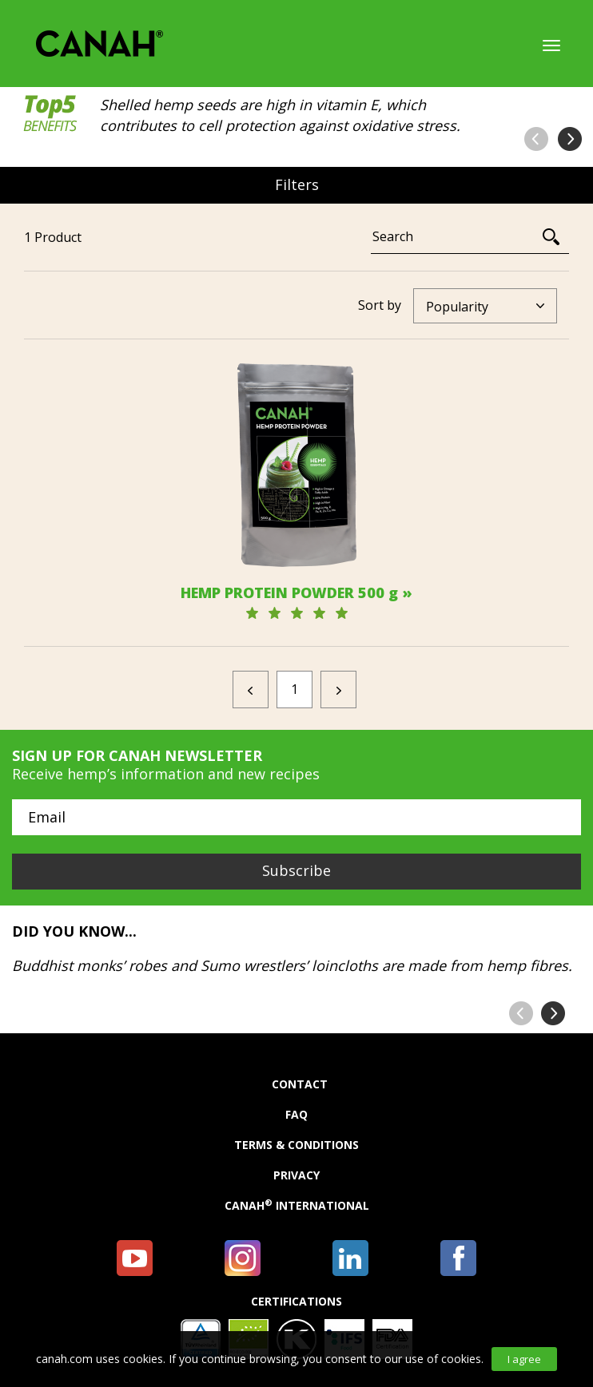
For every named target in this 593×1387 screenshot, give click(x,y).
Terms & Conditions (296, 1145)
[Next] (338, 689)
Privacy (296, 1175)
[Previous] (251, 689)
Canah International (297, 1205)
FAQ (296, 1114)
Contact (300, 1084)
